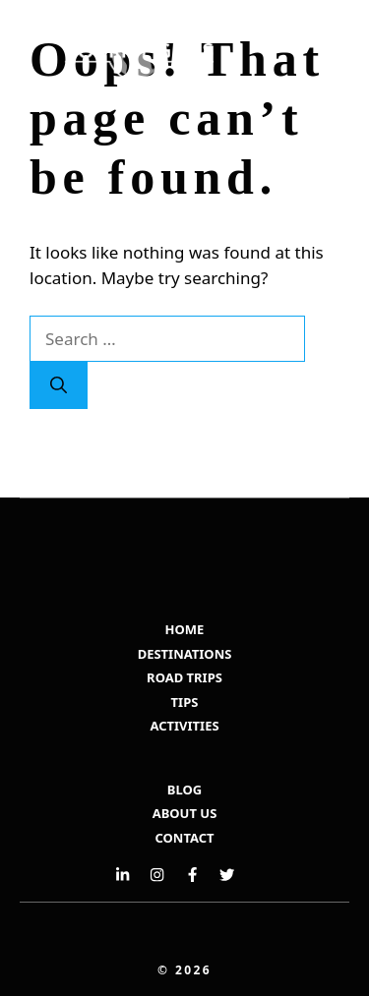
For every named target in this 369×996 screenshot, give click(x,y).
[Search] (59, 385)
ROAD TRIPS (184, 677)
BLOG (184, 789)
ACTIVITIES (184, 725)
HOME (185, 629)
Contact (184, 838)
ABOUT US (185, 813)
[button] (258, 113)
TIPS (185, 702)
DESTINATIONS (185, 654)
